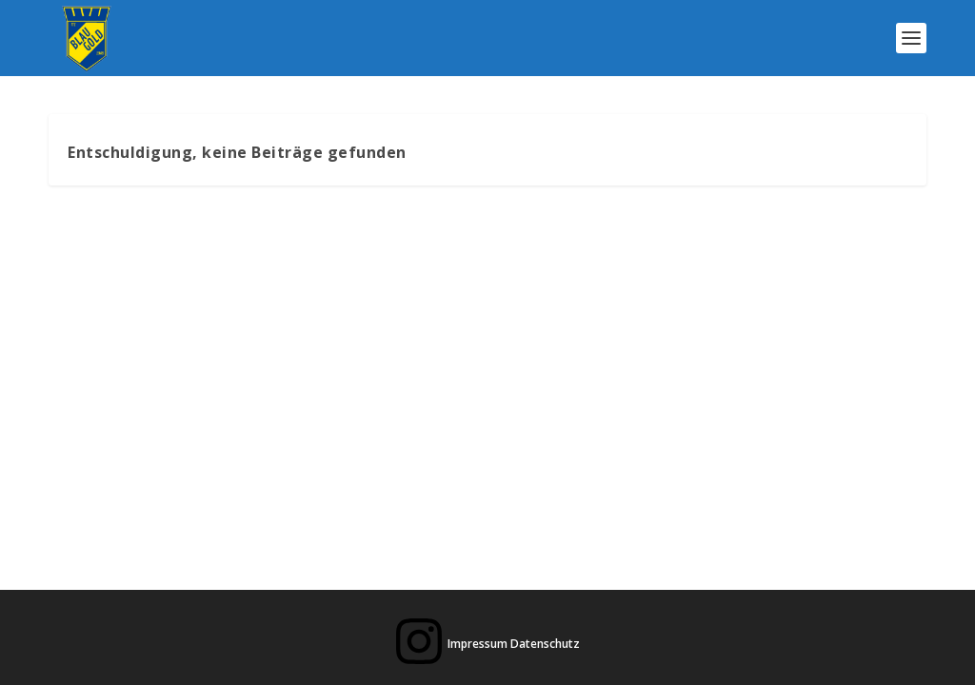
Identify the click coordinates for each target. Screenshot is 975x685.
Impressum (477, 644)
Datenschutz (545, 644)
